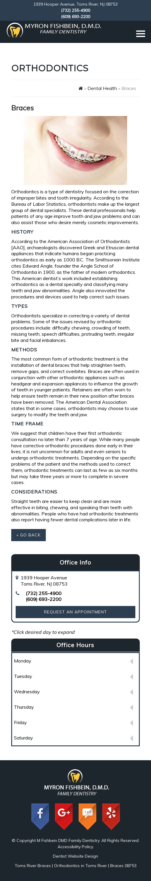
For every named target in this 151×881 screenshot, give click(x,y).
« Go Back (28, 535)
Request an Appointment (75, 612)
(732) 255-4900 (75, 10)
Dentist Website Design (75, 856)
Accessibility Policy (75, 846)
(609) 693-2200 (75, 16)
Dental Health (102, 88)
